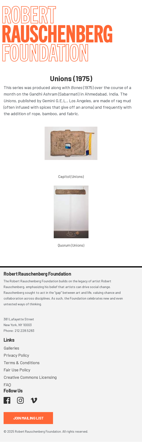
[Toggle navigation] (132, 10)
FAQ (7, 384)
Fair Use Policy (17, 369)
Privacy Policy (16, 355)
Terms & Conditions (22, 362)
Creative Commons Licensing (30, 377)
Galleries (11, 348)
